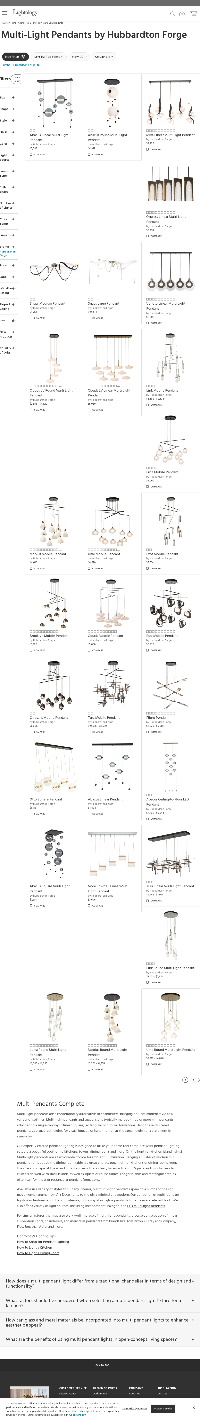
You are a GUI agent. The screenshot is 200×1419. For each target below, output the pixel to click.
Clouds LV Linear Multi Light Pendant (73, 358)
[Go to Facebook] (77, 1347)
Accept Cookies (163, 1409)
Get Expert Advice (70, 1277)
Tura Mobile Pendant (171, 575)
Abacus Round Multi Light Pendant (125, 129)
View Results (34, 80)
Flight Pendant (67, 648)
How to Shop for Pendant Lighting (43, 1070)
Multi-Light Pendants (53, 23)
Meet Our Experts (139, 1240)
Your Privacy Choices (71, 1251)
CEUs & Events (101, 1251)
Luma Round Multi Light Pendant (173, 802)
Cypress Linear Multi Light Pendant (75, 207)
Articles (162, 1230)
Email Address (71, 1320)
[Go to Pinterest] (87, 1347)
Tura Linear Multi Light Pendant (73, 802)
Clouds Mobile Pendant (172, 502)
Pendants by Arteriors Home (174, 1271)
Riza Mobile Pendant (71, 575)
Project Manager (103, 1240)
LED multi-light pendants (146, 1034)
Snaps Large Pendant (171, 204)
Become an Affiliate (140, 1251)
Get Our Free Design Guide (29, 1278)
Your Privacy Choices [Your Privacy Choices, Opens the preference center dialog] (134, 1409)
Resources (99, 1282)
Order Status (66, 1256)
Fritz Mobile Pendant (171, 356)
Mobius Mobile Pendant (123, 429)
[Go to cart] (194, 13)
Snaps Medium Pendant (123, 204)
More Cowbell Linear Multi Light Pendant (171, 724)
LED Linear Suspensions (171, 1281)
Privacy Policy (130, 1329)
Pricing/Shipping (68, 1240)
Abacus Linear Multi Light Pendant (75, 129)
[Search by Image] (182, 14)
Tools (96, 1277)
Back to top (100, 1201)
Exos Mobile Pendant (72, 502)
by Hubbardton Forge (68, 136)
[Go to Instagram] (97, 1347)
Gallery (162, 1235)
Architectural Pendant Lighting (176, 1266)
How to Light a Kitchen (34, 1075)
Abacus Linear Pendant (172, 648)
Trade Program (101, 1246)
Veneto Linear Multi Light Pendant (124, 280)
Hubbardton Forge (147, 35)
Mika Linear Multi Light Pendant (172, 129)
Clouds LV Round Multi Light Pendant (172, 280)
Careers (133, 1246)
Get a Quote (66, 1271)
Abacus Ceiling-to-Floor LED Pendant (74, 724)
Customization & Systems (108, 1256)
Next (199, 907)
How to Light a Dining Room (38, 1081)
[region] (100, 1408)
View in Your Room (104, 1261)
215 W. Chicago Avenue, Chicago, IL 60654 (100, 1381)
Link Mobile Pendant (121, 356)
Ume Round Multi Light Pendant (122, 880)
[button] (5, 13)
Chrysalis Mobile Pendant (124, 575)
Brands (162, 1240)
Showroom (135, 1235)
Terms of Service (74, 1333)
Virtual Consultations (105, 1235)
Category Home (9, 23)
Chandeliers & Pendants (29, 23)
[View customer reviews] (115, 1347)
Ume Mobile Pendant (171, 429)
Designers (163, 1246)
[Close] (193, 1407)
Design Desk (100, 1230)
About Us (134, 1230)
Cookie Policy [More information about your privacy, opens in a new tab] (77, 1415)
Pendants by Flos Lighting (173, 1276)
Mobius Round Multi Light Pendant (75, 880)
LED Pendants (166, 1260)
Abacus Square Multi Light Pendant (125, 724)
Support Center (68, 1230)
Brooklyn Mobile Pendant (124, 502)
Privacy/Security (68, 1246)
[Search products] (172, 13)
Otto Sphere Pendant (121, 648)
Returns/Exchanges (70, 1235)
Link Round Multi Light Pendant (122, 802)
